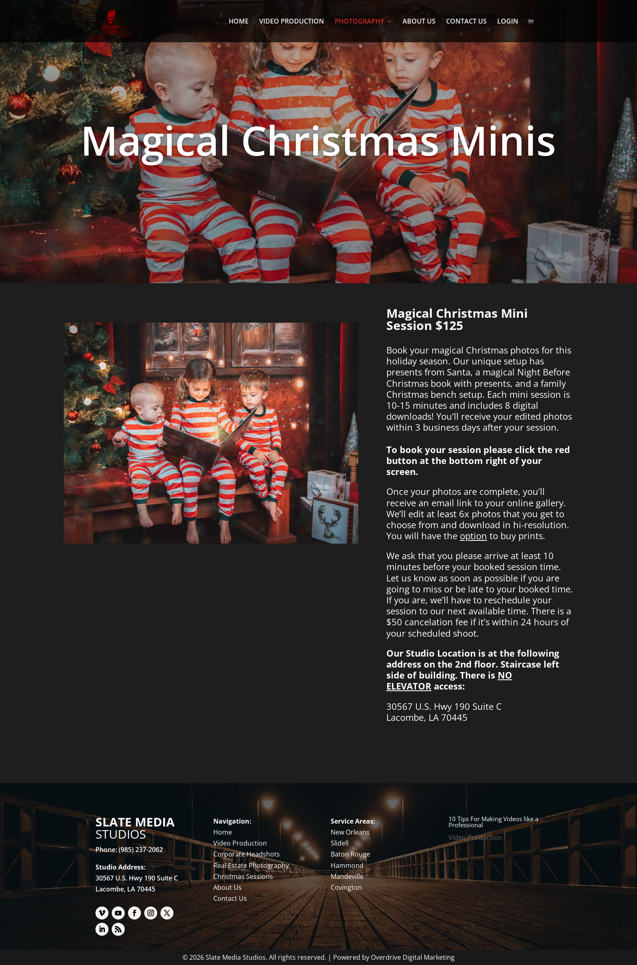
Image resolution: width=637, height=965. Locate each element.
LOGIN (507, 22)
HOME (239, 22)
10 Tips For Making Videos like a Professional (493, 822)
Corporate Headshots (246, 854)
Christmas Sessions (243, 876)
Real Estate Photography (251, 865)
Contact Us (230, 898)
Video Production (240, 843)
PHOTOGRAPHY (359, 22)
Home (222, 832)
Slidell (340, 843)
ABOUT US (419, 22)
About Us (227, 887)
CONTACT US (466, 22)
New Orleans (350, 832)
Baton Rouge (350, 854)
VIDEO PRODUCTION (291, 22)
